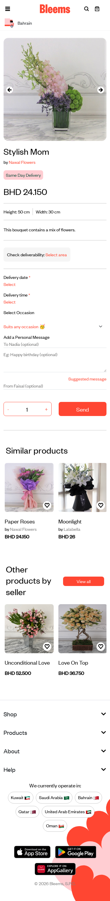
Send (82, 409)
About (12, 751)
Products (15, 732)
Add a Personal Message (27, 337)
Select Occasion (19, 312)
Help (10, 769)
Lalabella (69, 529)
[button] (8, 9)
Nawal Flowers (22, 162)
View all (84, 581)
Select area (56, 254)
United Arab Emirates (68, 811)
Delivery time (17, 295)
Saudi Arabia (54, 797)
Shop (10, 714)
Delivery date (17, 277)
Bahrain (88, 797)
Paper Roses (20, 521)
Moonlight (70, 521)
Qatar (27, 811)
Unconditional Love (27, 662)
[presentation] (9, 89)
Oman (55, 825)
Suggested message (87, 378)
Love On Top (73, 662)
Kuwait (20, 797)
